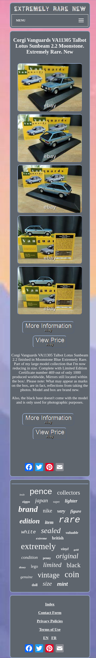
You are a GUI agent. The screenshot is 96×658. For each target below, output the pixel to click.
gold (76, 549)
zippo (26, 502)
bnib (22, 494)
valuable (72, 533)
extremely (38, 546)
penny (47, 558)
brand (28, 509)
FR (54, 638)
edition (29, 521)
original (67, 556)
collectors (68, 492)
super (56, 502)
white (28, 532)
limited (52, 565)
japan (41, 500)
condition (29, 557)
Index (50, 604)
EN (45, 638)
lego (34, 566)
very (61, 511)
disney (22, 567)
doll (35, 585)
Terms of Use (50, 629)
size (47, 583)
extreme (41, 538)
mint (62, 584)
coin (72, 574)
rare (69, 520)
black (73, 565)
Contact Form (49, 613)
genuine (26, 577)
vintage (48, 575)
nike (47, 511)
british (57, 538)
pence (41, 491)
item (49, 522)
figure (75, 511)
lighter (71, 501)
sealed (51, 530)
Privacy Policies (50, 621)
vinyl (65, 549)
